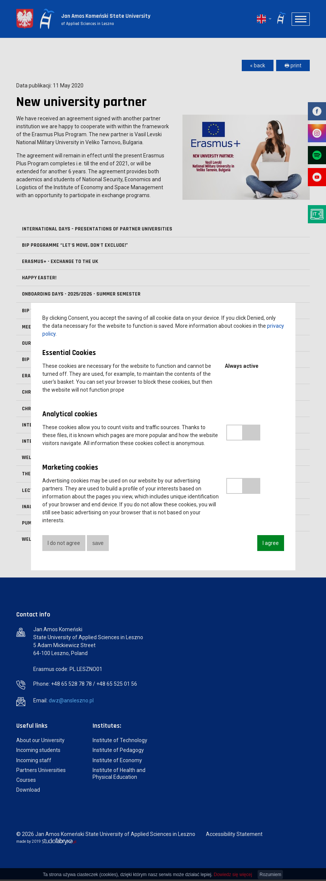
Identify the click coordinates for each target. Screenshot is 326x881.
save (99, 543)
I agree (271, 543)
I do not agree (64, 543)
